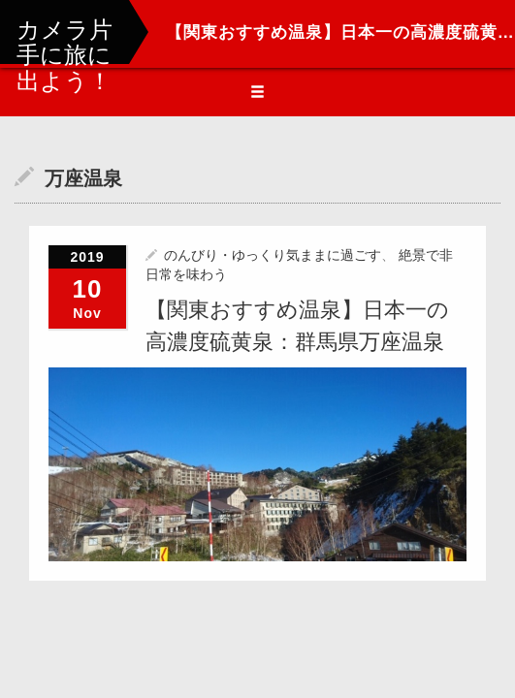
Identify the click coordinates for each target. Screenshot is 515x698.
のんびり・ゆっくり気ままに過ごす (272, 255)
